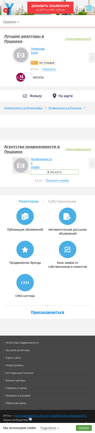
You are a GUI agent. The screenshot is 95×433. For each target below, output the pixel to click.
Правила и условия (18, 395)
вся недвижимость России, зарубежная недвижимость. (51, 415)
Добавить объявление (50, 8)
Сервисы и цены (16, 388)
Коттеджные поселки (19, 373)
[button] (92, 57)
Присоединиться (47, 312)
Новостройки (14, 365)
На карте (65, 96)
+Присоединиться (78, 39)
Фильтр (36, 96)
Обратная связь (16, 403)
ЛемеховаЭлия (38, 51)
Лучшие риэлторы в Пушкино (24, 39)
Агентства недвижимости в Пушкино (32, 149)
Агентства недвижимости (22, 342)
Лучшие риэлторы (18, 350)
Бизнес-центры (15, 380)
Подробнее (48, 428)
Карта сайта (13, 358)
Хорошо (84, 427)
